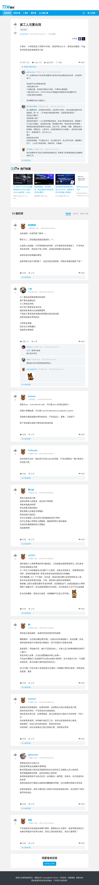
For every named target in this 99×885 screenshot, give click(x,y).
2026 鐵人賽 (43, 13)
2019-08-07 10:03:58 (46, 628)
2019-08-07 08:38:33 (46, 558)
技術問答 (7, 13)
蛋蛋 (30, 820)
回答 (25, 62)
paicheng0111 (32, 369)
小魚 (30, 289)
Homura (30, 347)
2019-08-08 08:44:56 (46, 702)
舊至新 (68, 213)
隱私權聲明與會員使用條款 (41, 880)
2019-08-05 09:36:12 (46, 493)
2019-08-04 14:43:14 (46, 454)
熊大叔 (31, 489)
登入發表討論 (26, 160)
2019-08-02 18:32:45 (46, 292)
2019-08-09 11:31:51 (52, 149)
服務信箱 (79, 878)
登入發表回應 (26, 277)
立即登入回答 (49, 864)
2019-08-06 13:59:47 (54, 72)
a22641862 (24, 34)
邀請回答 (49, 62)
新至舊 (75, 213)
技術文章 (16, 13)
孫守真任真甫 (32, 106)
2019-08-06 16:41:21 (56, 369)
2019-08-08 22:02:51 (57, 106)
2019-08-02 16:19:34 (48, 228)
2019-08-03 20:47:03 (45, 399)
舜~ (29, 624)
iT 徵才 (25, 13)
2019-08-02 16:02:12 (37, 34)
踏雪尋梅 (32, 225)
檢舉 (81, 62)
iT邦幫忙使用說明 (60, 880)
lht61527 (32, 699)
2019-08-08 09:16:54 (46, 758)
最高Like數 (84, 213)
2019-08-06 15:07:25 (52, 347)
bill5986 (30, 149)
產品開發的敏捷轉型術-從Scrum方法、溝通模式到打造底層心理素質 (64, 189)
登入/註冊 (91, 13)
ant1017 (31, 555)
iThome (55, 878)
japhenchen (31, 72)
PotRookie (32, 450)
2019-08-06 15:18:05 (49, 359)
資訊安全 (24, 30)
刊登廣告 (63, 878)
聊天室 (33, 13)
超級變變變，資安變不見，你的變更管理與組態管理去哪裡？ (43, 189)
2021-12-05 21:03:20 (46, 823)
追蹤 (59, 62)
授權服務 (71, 878)
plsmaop (31, 396)
